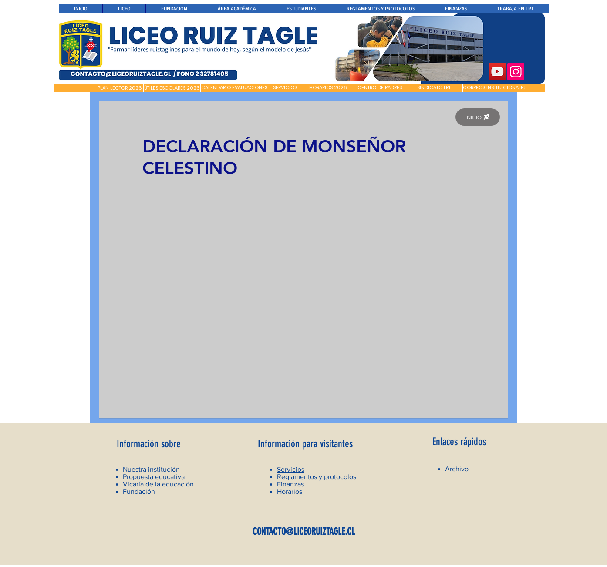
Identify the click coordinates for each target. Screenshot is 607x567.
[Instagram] (515, 71)
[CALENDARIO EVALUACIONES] (234, 88)
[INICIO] (477, 117)
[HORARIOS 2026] (328, 88)
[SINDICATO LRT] (433, 88)
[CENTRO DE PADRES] (379, 88)
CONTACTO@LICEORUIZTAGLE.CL (304, 531)
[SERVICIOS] (285, 88)
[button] (75, 88)
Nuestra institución (151, 469)
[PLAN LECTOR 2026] (119, 88)
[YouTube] (497, 71)
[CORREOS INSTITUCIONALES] (494, 88)
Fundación (139, 491)
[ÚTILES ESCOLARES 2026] (172, 88)
